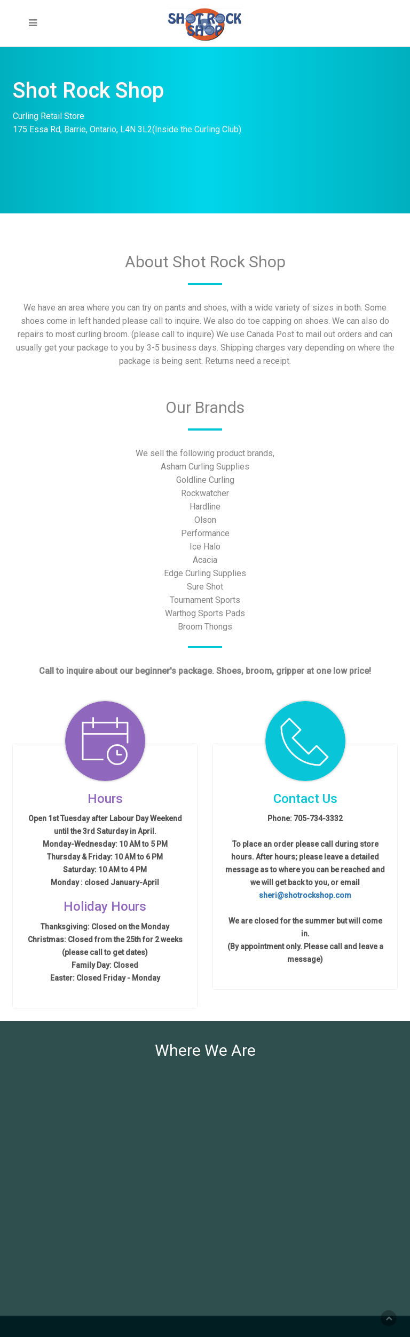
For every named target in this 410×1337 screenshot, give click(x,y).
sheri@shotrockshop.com (305, 895)
